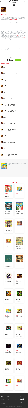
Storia (2, 404)
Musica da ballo (3, 400)
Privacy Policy (16, 398)
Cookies (16, 399)
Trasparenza (16, 400)
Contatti (8, 400)
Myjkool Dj (18, 35)
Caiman (15, 27)
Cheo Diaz (5, 46)
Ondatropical (11, 19)
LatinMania (19, 47)
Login (8, 399)
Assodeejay (15, 19)
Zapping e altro (3, 403)
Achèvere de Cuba (21, 21)
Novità (2, 398)
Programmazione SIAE (10, 398)
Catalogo (2, 399)
